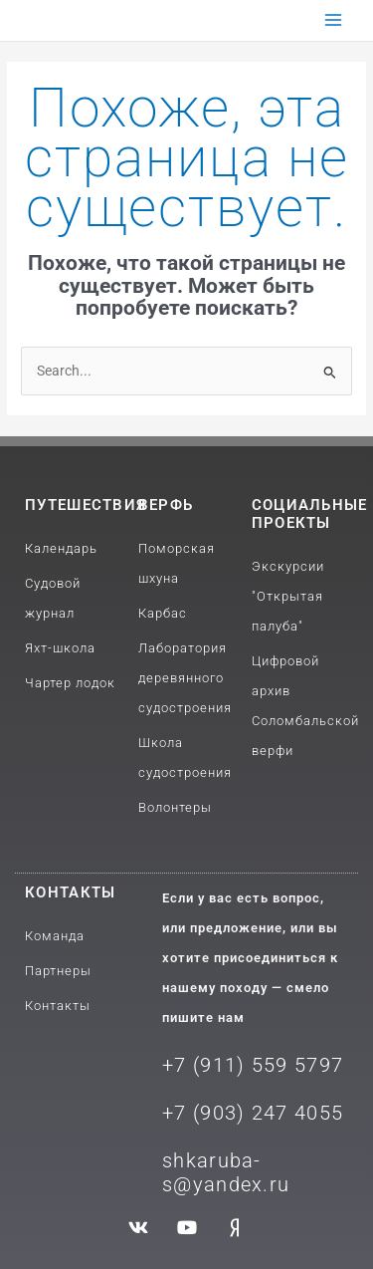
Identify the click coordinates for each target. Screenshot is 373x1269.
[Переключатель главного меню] (333, 20)
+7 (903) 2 (213, 1113)
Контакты (70, 892)
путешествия (85, 505)
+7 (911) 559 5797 (252, 1065)
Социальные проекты (310, 514)
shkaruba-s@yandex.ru (225, 1172)
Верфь (166, 505)
